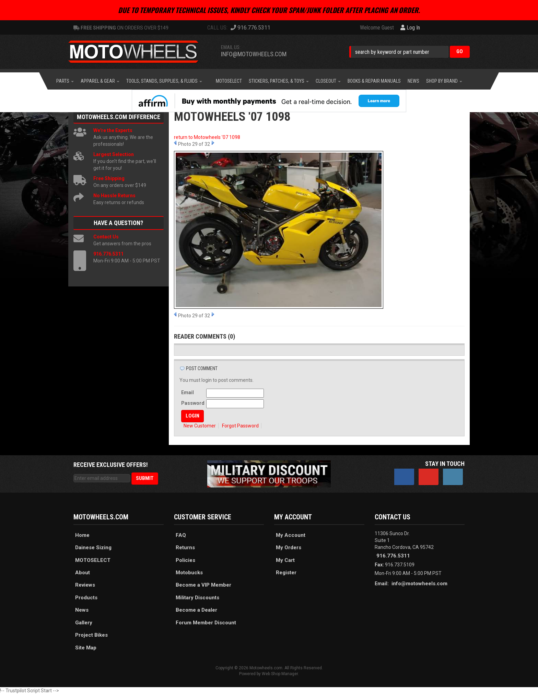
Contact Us (106, 236)
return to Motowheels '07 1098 (207, 137)
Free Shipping (109, 178)
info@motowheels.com (253, 54)
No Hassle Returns (114, 195)
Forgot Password (240, 425)
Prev (175, 143)
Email (187, 392)
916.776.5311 (108, 254)
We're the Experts (112, 130)
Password (192, 403)
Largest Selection (113, 154)
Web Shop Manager (280, 673)
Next (213, 143)
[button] (409, 52)
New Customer (200, 425)
